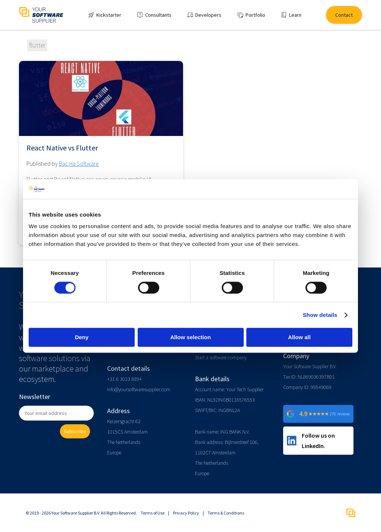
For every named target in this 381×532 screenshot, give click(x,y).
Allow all (299, 337)
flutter (37, 45)
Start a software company (221, 357)
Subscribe (75, 431)
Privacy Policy (186, 513)
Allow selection (190, 337)
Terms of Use (152, 513)
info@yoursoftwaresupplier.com (138, 389)
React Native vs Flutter (62, 147)
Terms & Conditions (226, 513)
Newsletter (34, 396)
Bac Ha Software (79, 163)
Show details (320, 315)
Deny (82, 337)
